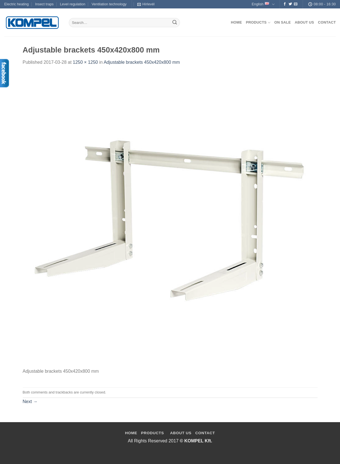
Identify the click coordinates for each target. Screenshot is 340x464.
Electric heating (16, 4)
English (263, 4)
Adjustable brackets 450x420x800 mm (142, 62)
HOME (131, 433)
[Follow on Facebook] (284, 4)
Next (30, 401)
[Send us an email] (295, 4)
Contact (327, 22)
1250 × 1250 (85, 62)
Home (236, 22)
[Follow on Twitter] (290, 4)
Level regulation (72, 4)
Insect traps (44, 4)
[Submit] (174, 23)
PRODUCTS (152, 433)
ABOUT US (180, 433)
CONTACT (205, 433)
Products (258, 22)
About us (304, 22)
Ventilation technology (109, 4)
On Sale (282, 22)
